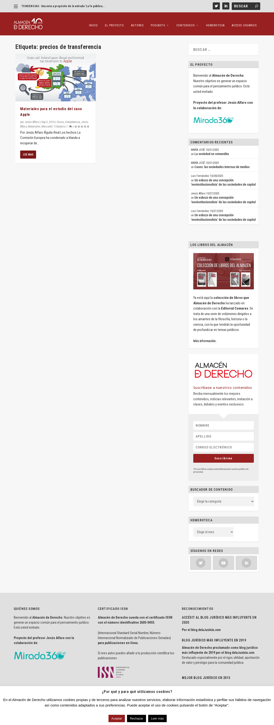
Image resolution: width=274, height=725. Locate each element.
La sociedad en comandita (211, 151)
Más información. (205, 338)
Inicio (93, 21)
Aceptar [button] (116, 718)
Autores (137, 21)
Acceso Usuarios (244, 21)
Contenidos (185, 21)
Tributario (59, 123)
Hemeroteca (215, 21)
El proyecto (114, 21)
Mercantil (47, 123)
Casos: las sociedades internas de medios (222, 164)
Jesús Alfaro (32, 118)
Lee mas (28, 151)
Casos (60, 118)
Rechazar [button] (136, 718)
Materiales (34, 123)
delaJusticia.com (209, 627)
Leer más (157, 718)
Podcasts (158, 21)
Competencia (72, 118)
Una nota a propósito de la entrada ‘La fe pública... (72, 6)
